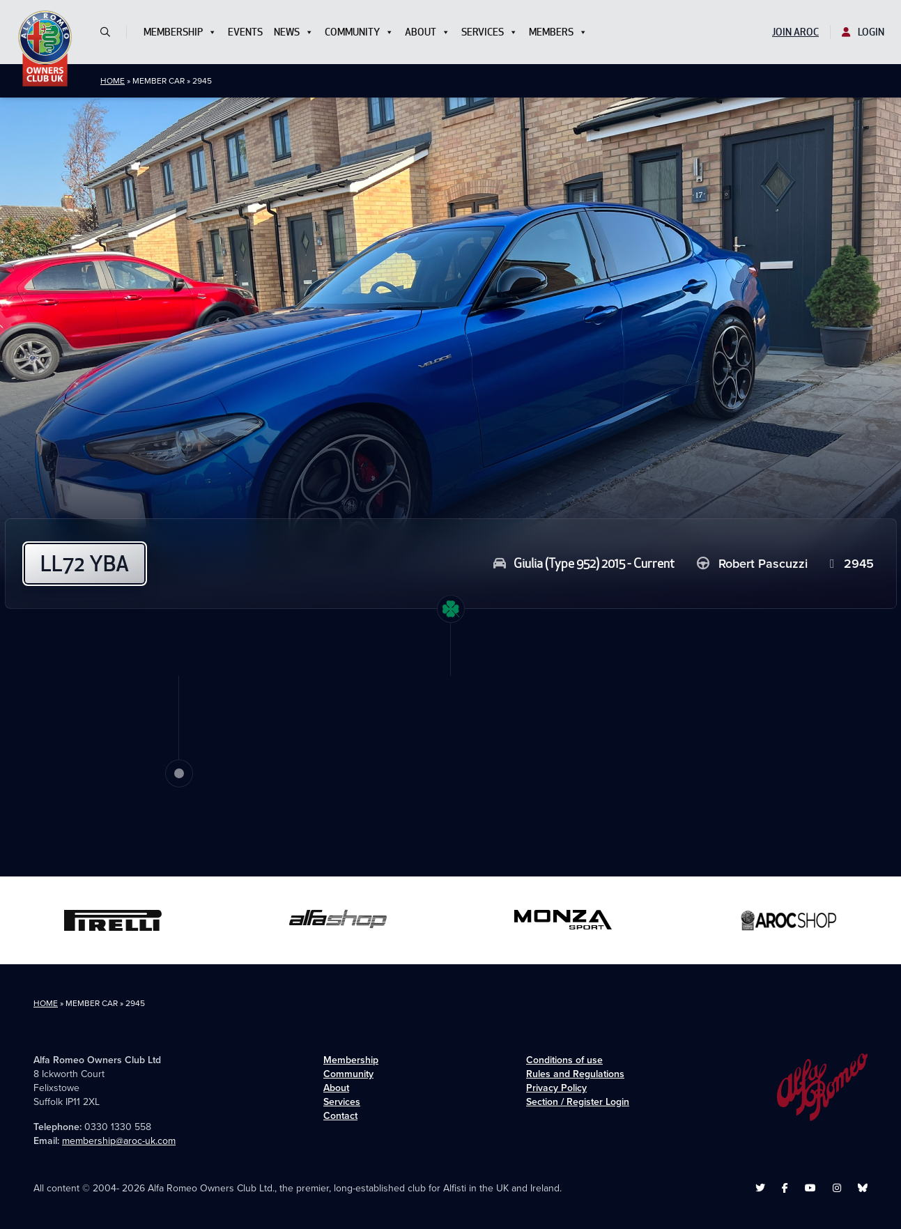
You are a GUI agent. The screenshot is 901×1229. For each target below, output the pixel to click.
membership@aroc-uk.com (119, 1141)
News (294, 32)
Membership (180, 32)
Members (558, 32)
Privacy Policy (556, 1088)
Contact (340, 1115)
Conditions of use (564, 1060)
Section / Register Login (577, 1102)
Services (489, 32)
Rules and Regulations (575, 1074)
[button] (111, 32)
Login (863, 32)
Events (245, 32)
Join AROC (795, 32)
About (427, 32)
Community (359, 32)
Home (112, 81)
